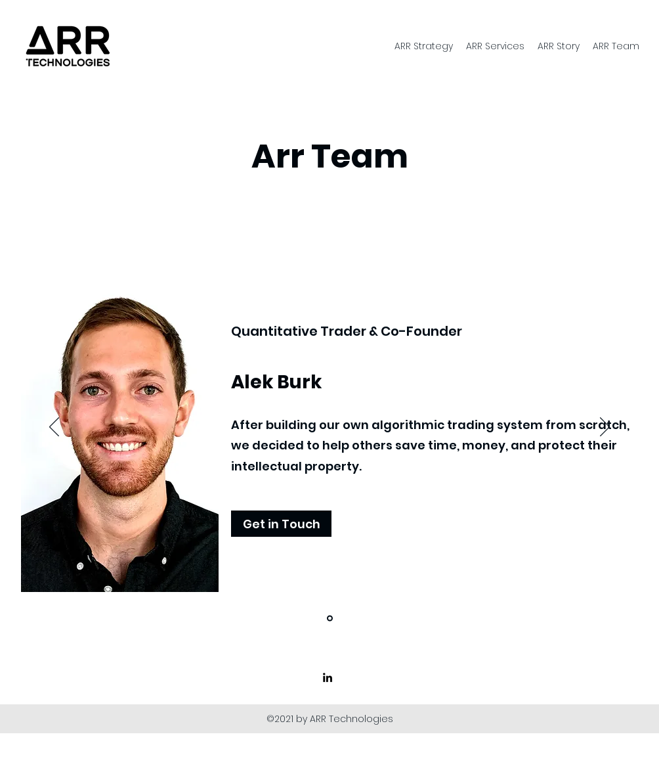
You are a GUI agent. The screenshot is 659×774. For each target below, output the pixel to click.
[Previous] (54, 427)
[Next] (605, 427)
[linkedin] (327, 677)
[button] (281, 524)
